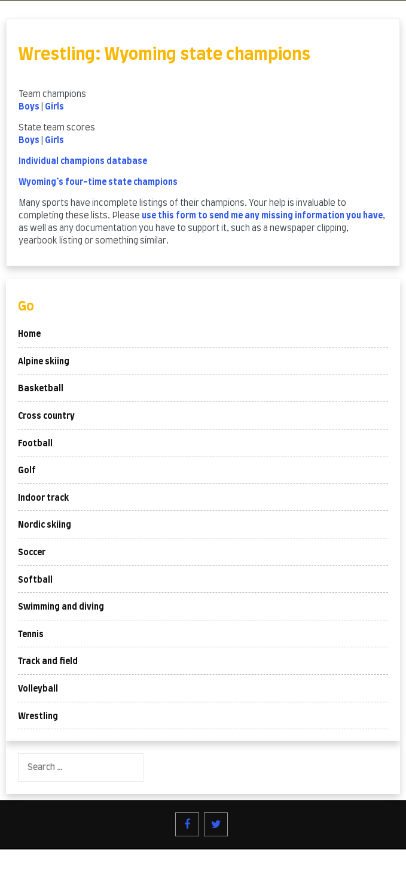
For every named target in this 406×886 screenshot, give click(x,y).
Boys (29, 107)
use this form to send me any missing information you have (262, 216)
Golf (27, 471)
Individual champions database (83, 161)
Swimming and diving (61, 607)
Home (29, 334)
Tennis (31, 635)
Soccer (31, 553)
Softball (35, 580)
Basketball (40, 389)
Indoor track (43, 498)
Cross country (46, 416)
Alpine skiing (43, 362)
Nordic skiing (44, 525)
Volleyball (38, 689)
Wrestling (38, 717)
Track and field (48, 661)
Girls (54, 107)
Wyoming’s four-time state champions (98, 182)
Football (35, 444)
